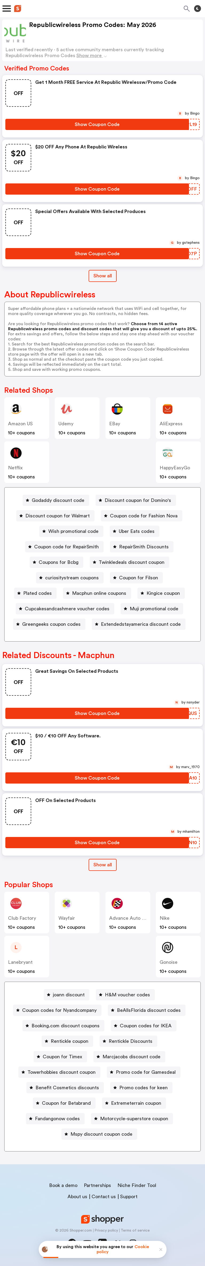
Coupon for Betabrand (66, 1103)
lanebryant (20, 962)
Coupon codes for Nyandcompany (59, 1010)
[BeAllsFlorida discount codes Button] (147, 1010)
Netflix (15, 467)
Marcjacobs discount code (131, 1056)
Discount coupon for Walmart (57, 515)
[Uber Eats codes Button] (134, 531)
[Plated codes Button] (35, 593)
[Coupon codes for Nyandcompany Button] (57, 1010)
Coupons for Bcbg (58, 562)
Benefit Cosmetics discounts (67, 1087)
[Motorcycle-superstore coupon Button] (132, 1118)
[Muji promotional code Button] (152, 608)
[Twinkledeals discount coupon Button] (129, 562)
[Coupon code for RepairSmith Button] (64, 546)
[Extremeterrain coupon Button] (134, 1103)
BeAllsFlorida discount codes (149, 1010)
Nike (164, 918)
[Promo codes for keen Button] (141, 1087)
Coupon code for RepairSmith (66, 546)
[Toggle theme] (197, 8)
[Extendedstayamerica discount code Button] (139, 624)
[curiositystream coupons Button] (70, 577)
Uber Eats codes (137, 531)
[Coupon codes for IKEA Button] (143, 1025)
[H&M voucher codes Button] (125, 994)
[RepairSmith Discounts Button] (142, 546)
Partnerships (97, 1185)
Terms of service (135, 1230)
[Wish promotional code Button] (71, 531)
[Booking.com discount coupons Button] (63, 1025)
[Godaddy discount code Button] (56, 500)
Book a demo (63, 1185)
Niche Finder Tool (136, 1185)
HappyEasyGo (175, 467)
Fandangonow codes (57, 1118)
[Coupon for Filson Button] (136, 577)
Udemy (65, 423)
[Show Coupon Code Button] (97, 124)
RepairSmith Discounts (144, 546)
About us (77, 1196)
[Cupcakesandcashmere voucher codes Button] (65, 608)
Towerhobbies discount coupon (61, 1072)
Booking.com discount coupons (65, 1025)
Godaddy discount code (58, 500)
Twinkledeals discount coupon (131, 562)
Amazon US (20, 423)
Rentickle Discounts (130, 1041)
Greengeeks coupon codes (51, 624)
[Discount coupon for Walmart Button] (55, 515)
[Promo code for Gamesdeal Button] (143, 1072)
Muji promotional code (154, 608)
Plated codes (37, 593)
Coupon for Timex (62, 1056)
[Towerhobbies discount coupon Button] (59, 1072)
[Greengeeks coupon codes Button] (49, 624)
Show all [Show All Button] (102, 275)
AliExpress (171, 423)
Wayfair (66, 918)
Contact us (104, 1196)
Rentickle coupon (69, 1041)
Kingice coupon (163, 593)
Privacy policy (106, 1230)
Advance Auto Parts (131, 918)
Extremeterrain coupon (136, 1103)
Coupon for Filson (138, 577)
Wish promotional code (73, 531)
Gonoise (169, 962)
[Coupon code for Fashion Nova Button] (141, 515)
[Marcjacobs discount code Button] (129, 1056)
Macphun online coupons (99, 593)
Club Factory (22, 918)
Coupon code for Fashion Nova (144, 515)
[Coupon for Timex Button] (60, 1056)
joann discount (69, 994)
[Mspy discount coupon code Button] (99, 1134)
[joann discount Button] (66, 994)
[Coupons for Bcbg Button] (56, 562)
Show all (102, 864)
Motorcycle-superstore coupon (134, 1118)
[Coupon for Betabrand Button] (64, 1103)
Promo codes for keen (143, 1087)
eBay (114, 423)
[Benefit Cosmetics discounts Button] (65, 1087)
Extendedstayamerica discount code (141, 624)
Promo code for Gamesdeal (146, 1072)
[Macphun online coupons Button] (97, 593)
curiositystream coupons (72, 577)
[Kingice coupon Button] (161, 593)
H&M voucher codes (127, 994)
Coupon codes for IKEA (146, 1025)
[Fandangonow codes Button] (55, 1118)
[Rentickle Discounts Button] (128, 1041)
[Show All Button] (103, 865)
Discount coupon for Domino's (138, 500)
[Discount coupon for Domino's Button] (136, 500)
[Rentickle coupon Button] (67, 1041)
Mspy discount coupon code (101, 1134)
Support (128, 1196)
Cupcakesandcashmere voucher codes (67, 608)
